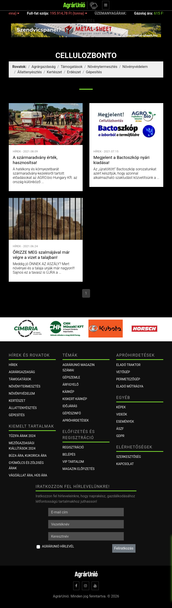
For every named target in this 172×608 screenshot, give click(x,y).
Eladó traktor (128, 365)
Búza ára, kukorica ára (28, 455)
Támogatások (72, 67)
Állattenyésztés (29, 72)
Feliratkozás (123, 548)
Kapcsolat (125, 464)
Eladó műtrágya (129, 386)
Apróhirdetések (75, 420)
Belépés (68, 454)
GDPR (120, 436)
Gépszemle (71, 377)
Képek (121, 407)
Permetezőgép (128, 379)
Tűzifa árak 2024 (22, 436)
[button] (93, 5)
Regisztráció (73, 447)
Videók (121, 414)
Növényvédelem (135, 67)
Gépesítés (94, 72)
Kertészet (54, 72)
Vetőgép (123, 372)
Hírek (13, 365)
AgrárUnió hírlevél (58, 546)
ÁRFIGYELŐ (70, 384)
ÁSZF (120, 429)
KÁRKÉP (68, 392)
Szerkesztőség (128, 457)
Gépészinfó (71, 413)
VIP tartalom (73, 461)
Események (125, 421)
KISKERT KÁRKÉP (74, 399)
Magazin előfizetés (78, 469)
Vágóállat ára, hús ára (28, 475)
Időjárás (69, 406)
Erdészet (74, 72)
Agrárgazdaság (44, 67)
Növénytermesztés (102, 67)
